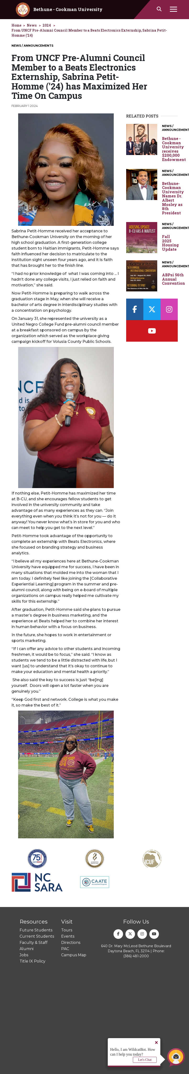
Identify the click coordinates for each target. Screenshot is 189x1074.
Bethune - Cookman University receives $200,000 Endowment (174, 149)
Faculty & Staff (34, 942)
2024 (47, 25)
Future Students (36, 930)
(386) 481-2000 (136, 956)
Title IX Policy (32, 961)
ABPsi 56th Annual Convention (173, 279)
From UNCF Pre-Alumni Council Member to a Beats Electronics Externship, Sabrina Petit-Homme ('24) (89, 33)
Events (67, 936)
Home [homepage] (16, 25)
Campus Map (73, 955)
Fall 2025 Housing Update (170, 242)
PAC (65, 948)
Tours (66, 930)
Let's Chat (145, 1060)
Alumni (26, 948)
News (32, 25)
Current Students (37, 936)
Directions (70, 942)
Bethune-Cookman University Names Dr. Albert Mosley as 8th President (173, 198)
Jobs (24, 955)
